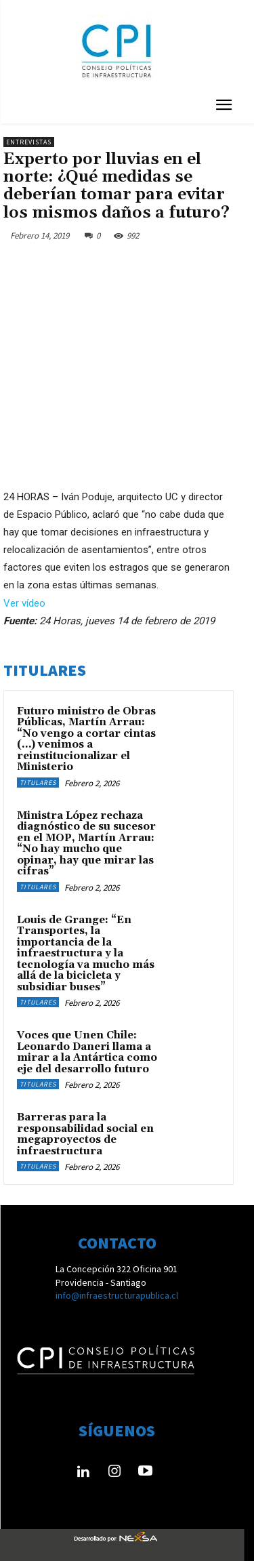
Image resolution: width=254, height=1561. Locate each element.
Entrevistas (28, 142)
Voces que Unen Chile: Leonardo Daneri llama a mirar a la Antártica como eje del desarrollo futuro (87, 1052)
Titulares (38, 782)
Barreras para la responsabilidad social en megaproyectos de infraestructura (85, 1134)
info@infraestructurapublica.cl (117, 1295)
